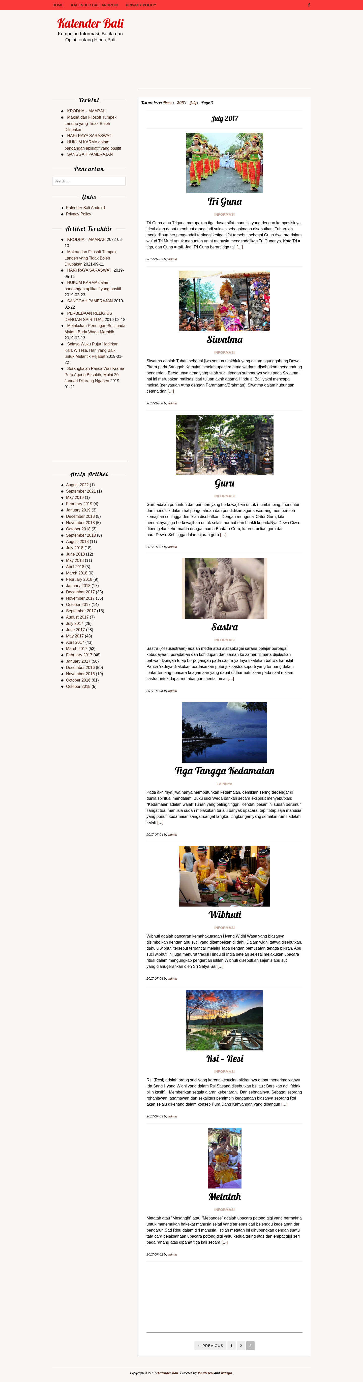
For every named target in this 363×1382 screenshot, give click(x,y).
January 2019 (78, 510)
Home (57, 5)
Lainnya (224, 784)
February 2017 (79, 655)
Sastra (224, 626)
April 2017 (75, 642)
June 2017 (75, 630)
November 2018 (80, 523)
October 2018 (78, 529)
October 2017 (78, 604)
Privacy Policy (141, 5)
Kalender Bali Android (94, 5)
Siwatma (225, 339)
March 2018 (76, 573)
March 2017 (76, 649)
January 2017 (78, 661)
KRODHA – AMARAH (86, 111)
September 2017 (81, 611)
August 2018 (77, 541)
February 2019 (79, 504)
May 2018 (75, 560)
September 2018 (81, 535)
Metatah (224, 1196)
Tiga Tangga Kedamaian (224, 770)
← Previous (210, 1346)
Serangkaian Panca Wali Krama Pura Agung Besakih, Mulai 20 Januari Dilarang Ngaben (94, 374)
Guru (224, 482)
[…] (239, 247)
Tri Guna (224, 201)
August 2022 (77, 485)
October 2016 (78, 680)
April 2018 (75, 567)
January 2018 (78, 586)
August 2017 (77, 617)
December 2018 (80, 516)
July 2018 (74, 548)
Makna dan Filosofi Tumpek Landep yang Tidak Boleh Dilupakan (90, 123)
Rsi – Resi (224, 1058)
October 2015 (78, 686)
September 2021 (81, 491)
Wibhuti (224, 914)
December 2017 (80, 592)
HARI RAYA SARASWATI (89, 136)
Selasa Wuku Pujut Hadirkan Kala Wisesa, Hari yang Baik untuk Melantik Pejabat (91, 350)
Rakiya (226, 1373)
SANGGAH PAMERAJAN (90, 154)
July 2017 (74, 623)
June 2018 (75, 554)
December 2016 (80, 667)
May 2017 (75, 636)
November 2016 (80, 674)
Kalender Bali (90, 23)
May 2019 (75, 497)
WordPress (205, 1373)
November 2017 (80, 598)
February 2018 (79, 579)
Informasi (224, 214)
